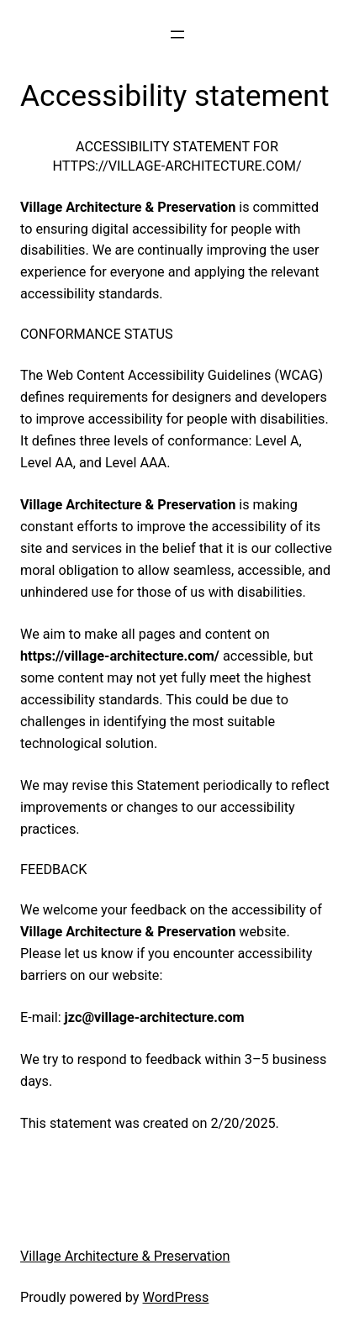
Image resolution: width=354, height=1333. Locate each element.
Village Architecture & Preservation (125, 1256)
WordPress (176, 1297)
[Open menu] (177, 34)
